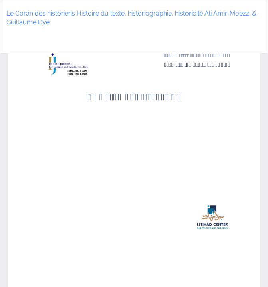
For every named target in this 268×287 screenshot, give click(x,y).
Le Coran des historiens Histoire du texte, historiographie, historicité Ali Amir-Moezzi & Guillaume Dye (131, 18)
